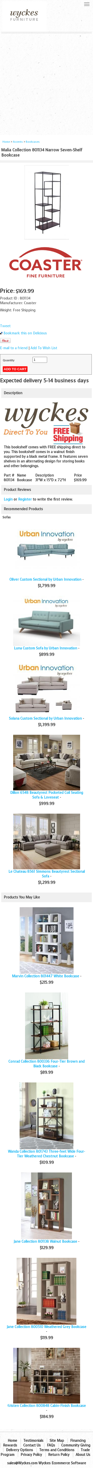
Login (8, 499)
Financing (78, 1440)
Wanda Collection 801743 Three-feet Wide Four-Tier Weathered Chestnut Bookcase (46, 1154)
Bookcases (33, 142)
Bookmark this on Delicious (25, 333)
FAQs (51, 1445)
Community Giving (75, 1445)
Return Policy (58, 1454)
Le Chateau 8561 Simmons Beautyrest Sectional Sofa (46, 874)
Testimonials (33, 1440)
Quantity (8, 360)
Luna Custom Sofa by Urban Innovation (45, 648)
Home (6, 142)
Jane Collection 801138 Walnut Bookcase (45, 1241)
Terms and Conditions (56, 1450)
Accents (18, 142)
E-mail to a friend (14, 348)
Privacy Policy (31, 1454)
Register (25, 499)
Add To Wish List (44, 348)
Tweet (5, 326)
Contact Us (32, 1445)
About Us (83, 1454)
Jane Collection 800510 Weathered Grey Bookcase (46, 1327)
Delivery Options (19, 1450)
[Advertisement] (46, 82)
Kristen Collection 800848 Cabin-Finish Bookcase (46, 1405)
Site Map (57, 1440)
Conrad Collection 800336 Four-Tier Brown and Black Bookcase (46, 1064)
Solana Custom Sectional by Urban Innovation (45, 718)
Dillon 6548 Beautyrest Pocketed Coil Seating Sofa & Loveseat (46, 795)
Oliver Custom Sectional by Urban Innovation (45, 579)
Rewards (10, 1445)
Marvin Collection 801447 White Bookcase (45, 976)
